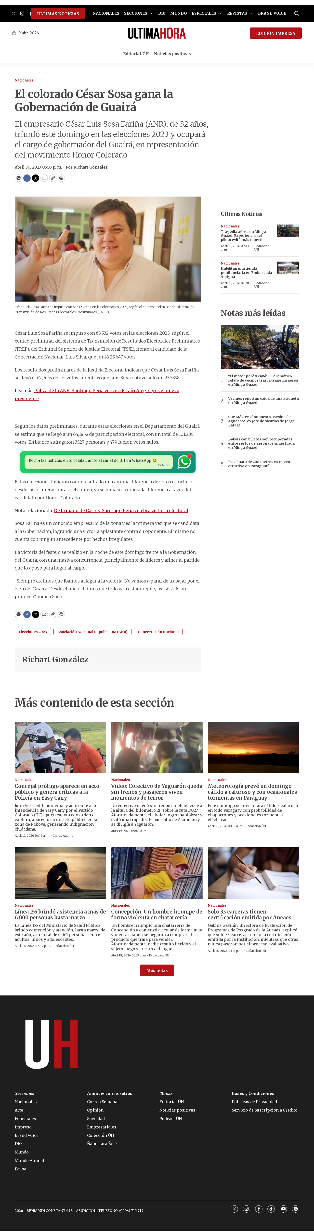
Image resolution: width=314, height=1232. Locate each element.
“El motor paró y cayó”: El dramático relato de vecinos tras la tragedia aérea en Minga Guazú (263, 380)
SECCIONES (135, 13)
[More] (150, 13)
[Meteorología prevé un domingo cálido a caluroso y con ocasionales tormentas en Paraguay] (253, 748)
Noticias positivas (172, 53)
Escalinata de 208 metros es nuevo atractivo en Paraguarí (259, 464)
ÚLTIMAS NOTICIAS (58, 13)
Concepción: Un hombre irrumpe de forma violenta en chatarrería (156, 916)
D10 (161, 13)
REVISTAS (237, 13)
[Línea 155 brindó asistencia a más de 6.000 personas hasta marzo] (60, 874)
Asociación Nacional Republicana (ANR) (92, 633)
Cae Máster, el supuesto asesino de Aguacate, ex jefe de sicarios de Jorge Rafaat (261, 421)
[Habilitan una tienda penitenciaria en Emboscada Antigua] (288, 268)
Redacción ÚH (262, 247)
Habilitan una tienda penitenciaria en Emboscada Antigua (246, 272)
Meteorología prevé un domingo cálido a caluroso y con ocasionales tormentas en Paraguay (252, 793)
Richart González (55, 661)
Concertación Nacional (158, 633)
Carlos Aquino (62, 837)
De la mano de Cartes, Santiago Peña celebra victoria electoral (121, 512)
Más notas (157, 971)
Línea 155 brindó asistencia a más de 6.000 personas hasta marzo (60, 916)
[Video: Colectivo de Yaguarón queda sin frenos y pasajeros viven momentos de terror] (157, 748)
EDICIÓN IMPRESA (275, 33)
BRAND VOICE (272, 13)
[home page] (157, 33)
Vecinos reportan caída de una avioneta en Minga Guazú (263, 401)
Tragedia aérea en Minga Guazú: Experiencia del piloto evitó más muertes (243, 235)
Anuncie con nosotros (109, 1094)
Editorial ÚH (136, 53)
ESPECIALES (204, 13)
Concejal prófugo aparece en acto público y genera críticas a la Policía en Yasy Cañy (57, 793)
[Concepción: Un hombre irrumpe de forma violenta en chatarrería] (157, 874)
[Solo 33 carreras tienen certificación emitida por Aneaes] (253, 874)
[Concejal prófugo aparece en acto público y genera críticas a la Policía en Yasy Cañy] (60, 748)
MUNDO (178, 13)
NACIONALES (106, 13)
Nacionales (24, 80)
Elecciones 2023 (33, 633)
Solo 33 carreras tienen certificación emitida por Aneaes (249, 916)
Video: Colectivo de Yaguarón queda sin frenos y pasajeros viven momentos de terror (156, 793)
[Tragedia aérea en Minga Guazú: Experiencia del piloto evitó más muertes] (288, 231)
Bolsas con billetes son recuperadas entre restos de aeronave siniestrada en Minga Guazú (261, 443)
